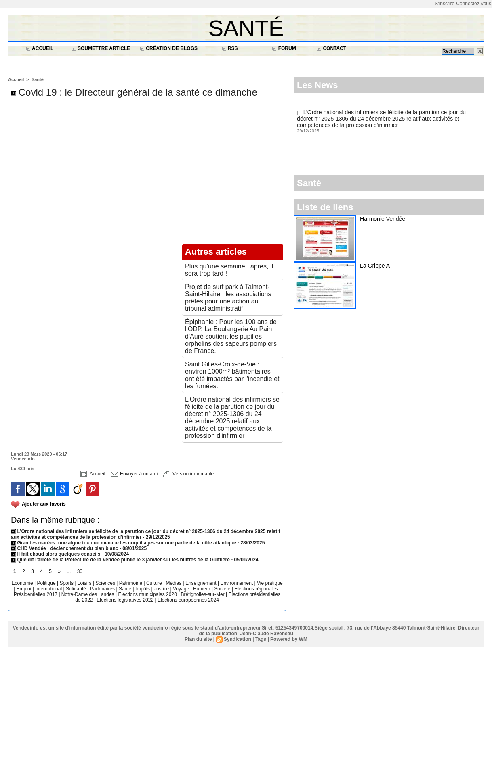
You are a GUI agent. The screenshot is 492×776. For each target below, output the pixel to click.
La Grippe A (375, 265)
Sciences (105, 583)
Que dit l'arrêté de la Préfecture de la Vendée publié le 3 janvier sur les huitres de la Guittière (121, 560)
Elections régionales (256, 589)
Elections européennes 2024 (188, 600)
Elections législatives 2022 (125, 600)
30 (79, 571)
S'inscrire (444, 3)
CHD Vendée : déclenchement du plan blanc (64, 548)
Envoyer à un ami (134, 474)
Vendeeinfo (23, 458)
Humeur (202, 589)
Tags (260, 639)
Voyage (181, 589)
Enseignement (201, 583)
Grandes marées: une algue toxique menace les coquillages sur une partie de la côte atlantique (123, 543)
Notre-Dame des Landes (88, 594)
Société (222, 589)
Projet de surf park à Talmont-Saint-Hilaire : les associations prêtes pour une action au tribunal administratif (228, 297)
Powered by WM (288, 639)
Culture (154, 583)
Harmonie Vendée (382, 218)
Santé (246, 28)
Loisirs (85, 583)
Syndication (237, 639)
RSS (230, 48)
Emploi (25, 589)
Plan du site (198, 639)
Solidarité (76, 589)
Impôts (142, 589)
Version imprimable (188, 474)
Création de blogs (169, 48)
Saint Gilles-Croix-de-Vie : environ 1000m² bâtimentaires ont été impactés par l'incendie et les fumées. (232, 375)
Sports (67, 583)
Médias (174, 583)
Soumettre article (100, 48)
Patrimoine (131, 583)
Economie (22, 583)
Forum (284, 48)
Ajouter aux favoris (44, 504)
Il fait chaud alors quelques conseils (56, 554)
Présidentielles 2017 (36, 594)
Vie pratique (270, 583)
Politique (47, 583)
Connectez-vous (473, 3)
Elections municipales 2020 (147, 594)
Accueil (39, 48)
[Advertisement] (246, 715)
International (49, 589)
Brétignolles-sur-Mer (203, 594)
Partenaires (103, 589)
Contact (331, 48)
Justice (162, 589)
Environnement (236, 583)
